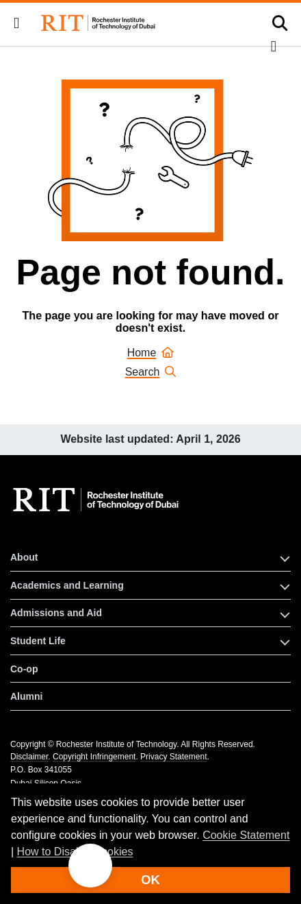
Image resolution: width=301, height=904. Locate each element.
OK (150, 879)
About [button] (24, 557)
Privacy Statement (173, 756)
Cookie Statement (245, 835)
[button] (16, 23)
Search (150, 372)
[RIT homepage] (97, 499)
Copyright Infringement (94, 756)
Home (150, 352)
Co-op (24, 668)
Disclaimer (29, 756)
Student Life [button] (38, 640)
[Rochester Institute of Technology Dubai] (99, 23)
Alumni (26, 696)
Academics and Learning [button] (67, 585)
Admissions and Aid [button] (56, 612)
